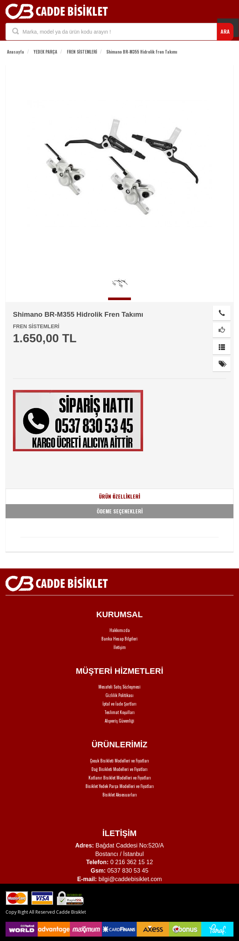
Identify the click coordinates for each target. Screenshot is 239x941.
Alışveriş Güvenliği (119, 721)
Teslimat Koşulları (119, 712)
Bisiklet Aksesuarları (120, 795)
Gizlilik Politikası (119, 695)
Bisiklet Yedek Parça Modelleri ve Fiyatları (120, 786)
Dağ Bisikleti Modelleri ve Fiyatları (119, 769)
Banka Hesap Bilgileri (119, 639)
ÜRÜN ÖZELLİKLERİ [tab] (119, 496)
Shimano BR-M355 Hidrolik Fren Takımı (141, 52)
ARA (225, 31)
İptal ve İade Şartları (119, 704)
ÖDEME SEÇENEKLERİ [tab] (120, 511)
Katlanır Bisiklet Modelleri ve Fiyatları (120, 778)
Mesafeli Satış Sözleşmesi (119, 687)
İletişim (120, 647)
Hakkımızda (120, 630)
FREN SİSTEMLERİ (82, 52)
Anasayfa (15, 52)
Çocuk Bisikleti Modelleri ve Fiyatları (119, 761)
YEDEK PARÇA (45, 52)
